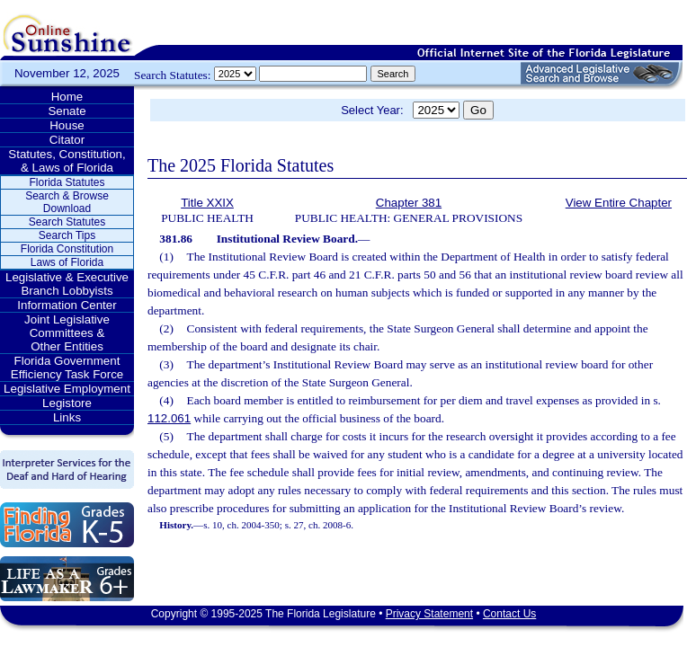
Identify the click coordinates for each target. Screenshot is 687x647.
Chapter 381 (409, 202)
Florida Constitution (67, 249)
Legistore (67, 403)
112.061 (169, 418)
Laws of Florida (67, 262)
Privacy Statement (429, 613)
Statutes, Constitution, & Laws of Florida (66, 160)
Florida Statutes (66, 182)
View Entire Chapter (619, 202)
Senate (66, 111)
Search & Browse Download (67, 202)
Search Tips (67, 235)
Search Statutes (67, 222)
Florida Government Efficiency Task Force (67, 367)
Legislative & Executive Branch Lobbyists (67, 283)
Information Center (66, 305)
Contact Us (509, 613)
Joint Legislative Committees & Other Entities (67, 333)
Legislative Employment (67, 388)
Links (67, 417)
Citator (67, 139)
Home (67, 96)
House (67, 125)
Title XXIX (207, 202)
